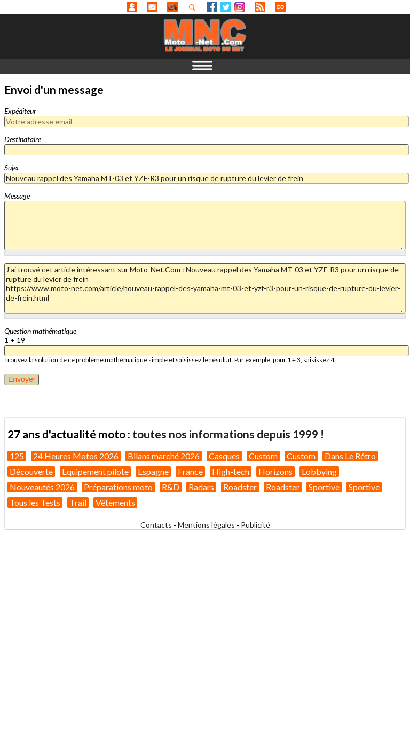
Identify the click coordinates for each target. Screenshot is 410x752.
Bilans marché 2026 (164, 456)
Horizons (275, 471)
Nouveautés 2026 (42, 487)
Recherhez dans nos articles (194, 7)
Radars (201, 487)
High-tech (230, 471)
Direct (280, 7)
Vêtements (115, 502)
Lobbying (319, 471)
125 (17, 456)
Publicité (255, 524)
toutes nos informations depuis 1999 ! (228, 434)
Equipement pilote (95, 471)
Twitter (225, 7)
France (190, 471)
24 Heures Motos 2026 (76, 456)
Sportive (324, 487)
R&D (170, 487)
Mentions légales (206, 524)
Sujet (11, 167)
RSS (260, 7)
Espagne (153, 471)
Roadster (240, 487)
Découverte (31, 471)
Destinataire (22, 139)
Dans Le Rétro (350, 456)
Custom (263, 456)
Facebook (212, 7)
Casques (224, 456)
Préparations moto (118, 487)
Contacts (156, 524)
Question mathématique (40, 330)
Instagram (239, 7)
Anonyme (132, 7)
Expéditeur (20, 110)
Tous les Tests (35, 502)
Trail (77, 502)
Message (17, 195)
